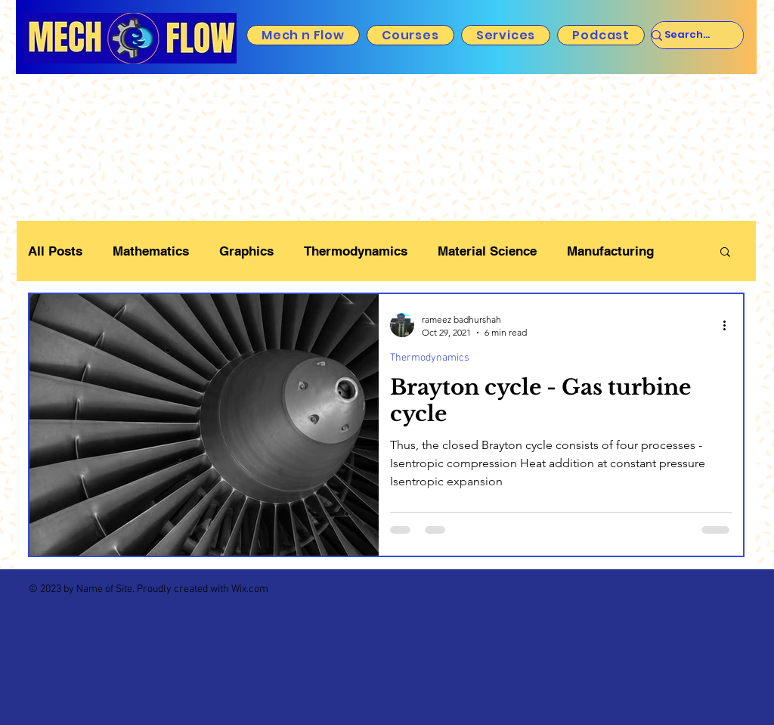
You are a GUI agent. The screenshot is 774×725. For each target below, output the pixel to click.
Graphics (246, 251)
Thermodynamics (355, 251)
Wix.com (249, 589)
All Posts (55, 251)
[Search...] (687, 35)
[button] (725, 253)
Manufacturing (610, 251)
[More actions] (729, 325)
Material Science (487, 251)
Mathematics (151, 251)
